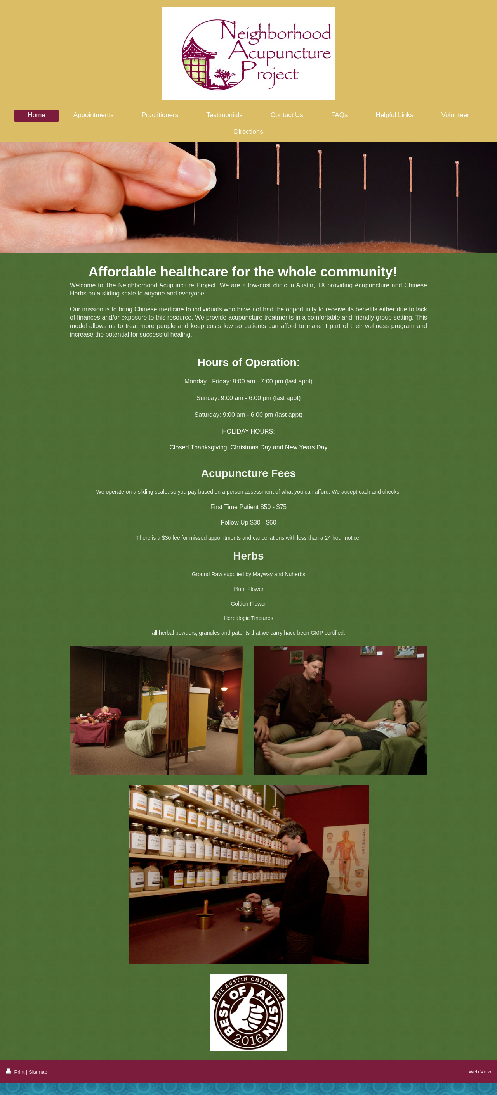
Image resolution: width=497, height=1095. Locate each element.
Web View (480, 1071)
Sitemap (38, 1072)
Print (16, 1072)
